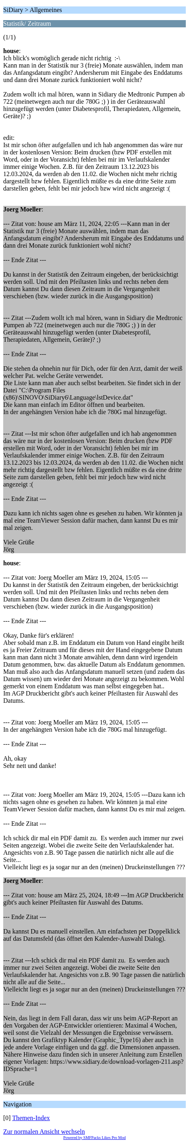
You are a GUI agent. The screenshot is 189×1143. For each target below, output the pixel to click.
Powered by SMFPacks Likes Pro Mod (94, 1137)
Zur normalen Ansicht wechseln (44, 1131)
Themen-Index (31, 1117)
